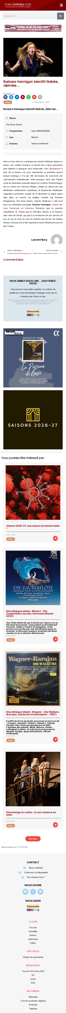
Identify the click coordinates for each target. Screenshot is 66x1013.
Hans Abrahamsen (52, 168)
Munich (34, 137)
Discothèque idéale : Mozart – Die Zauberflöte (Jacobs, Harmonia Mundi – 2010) (30, 614)
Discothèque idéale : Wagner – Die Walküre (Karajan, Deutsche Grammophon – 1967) (32, 713)
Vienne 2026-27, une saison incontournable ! (32, 527)
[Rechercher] (60, 16)
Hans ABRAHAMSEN (40, 131)
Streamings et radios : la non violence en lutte (31, 813)
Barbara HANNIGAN (39, 143)
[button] (61, 5)
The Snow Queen (14, 124)
